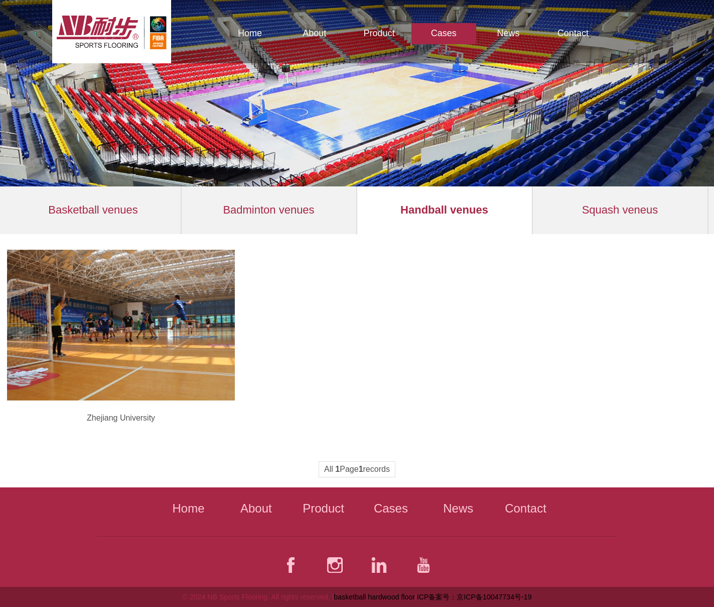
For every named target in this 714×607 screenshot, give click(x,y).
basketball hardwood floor (374, 597)
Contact (573, 33)
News (508, 33)
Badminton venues (268, 210)
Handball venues (444, 210)
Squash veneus (620, 210)
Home (250, 33)
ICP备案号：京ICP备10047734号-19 (474, 597)
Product (378, 33)
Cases (444, 33)
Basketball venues (93, 210)
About (314, 33)
